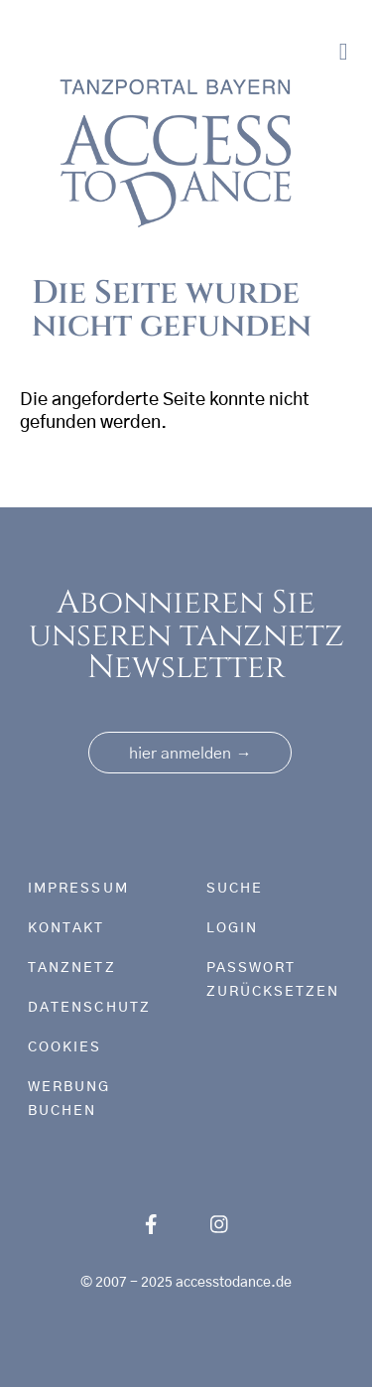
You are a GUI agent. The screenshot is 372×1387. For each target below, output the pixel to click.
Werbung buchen (69, 1099)
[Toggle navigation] (343, 52)
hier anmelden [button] (190, 753)
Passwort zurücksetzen (273, 980)
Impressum (78, 889)
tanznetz (72, 968)
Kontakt (66, 928)
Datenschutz (89, 1008)
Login (232, 928)
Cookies (65, 1047)
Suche (234, 889)
